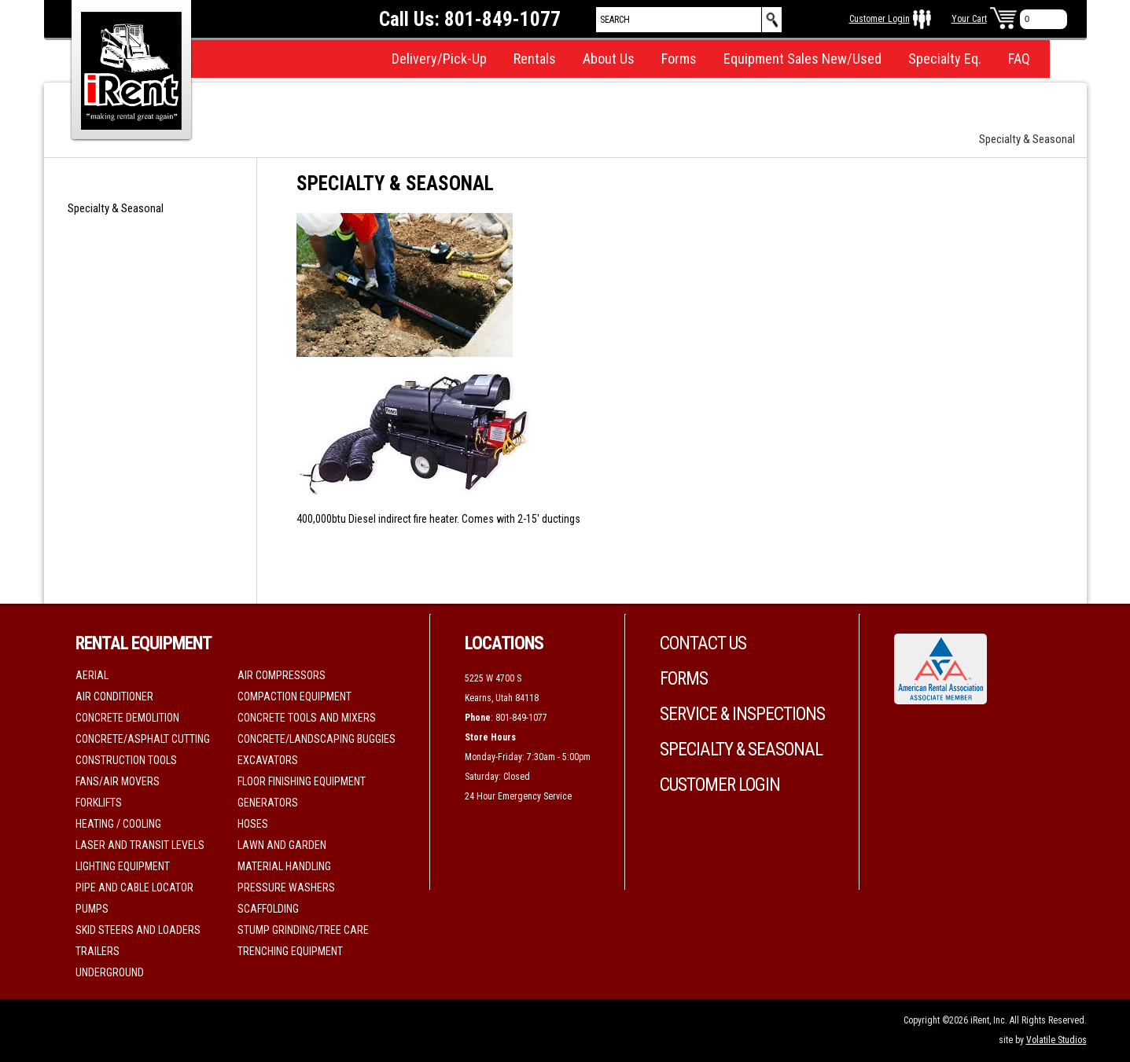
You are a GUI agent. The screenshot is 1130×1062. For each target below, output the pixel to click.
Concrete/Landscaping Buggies (316, 739)
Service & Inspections (742, 714)
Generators (267, 802)
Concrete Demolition (127, 717)
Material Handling (284, 866)
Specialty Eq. (944, 58)
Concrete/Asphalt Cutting (142, 739)
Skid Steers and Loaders (138, 930)
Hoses (252, 824)
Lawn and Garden (281, 845)
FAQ (1019, 58)
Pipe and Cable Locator (134, 887)
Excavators (267, 760)
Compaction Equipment (294, 696)
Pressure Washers (286, 887)
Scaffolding (268, 908)
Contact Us (703, 643)
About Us (609, 58)
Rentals (534, 58)
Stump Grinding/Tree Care (303, 930)
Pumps (92, 908)
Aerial (92, 675)
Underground (109, 972)
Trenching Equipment (290, 951)
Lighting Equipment (122, 866)
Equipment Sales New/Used (802, 58)
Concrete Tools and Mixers (306, 717)
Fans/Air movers (117, 781)
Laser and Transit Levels (139, 845)
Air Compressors (281, 675)
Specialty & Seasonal (116, 208)
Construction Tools (126, 760)
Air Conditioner (114, 696)
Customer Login (879, 18)
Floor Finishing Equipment (301, 781)
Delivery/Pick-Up (439, 58)
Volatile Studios (1056, 1039)
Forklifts (98, 802)
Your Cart (969, 18)
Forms (679, 58)
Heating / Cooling (118, 824)
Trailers (97, 951)
